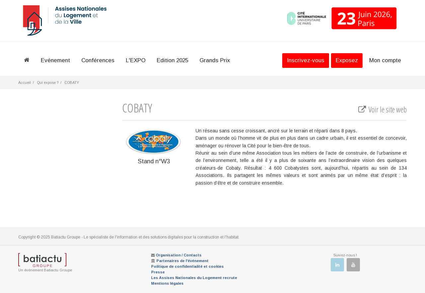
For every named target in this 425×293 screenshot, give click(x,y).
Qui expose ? (47, 82)
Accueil (24, 82)
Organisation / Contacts (179, 255)
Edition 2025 (172, 60)
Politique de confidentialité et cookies (187, 266)
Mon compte (385, 60)
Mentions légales (167, 283)
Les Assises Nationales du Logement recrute (194, 278)
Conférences (98, 60)
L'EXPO (135, 60)
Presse (158, 272)
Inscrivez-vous (305, 60)
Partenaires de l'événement (182, 261)
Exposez (347, 60)
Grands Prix (215, 60)
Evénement (55, 60)
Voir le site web (382, 109)
